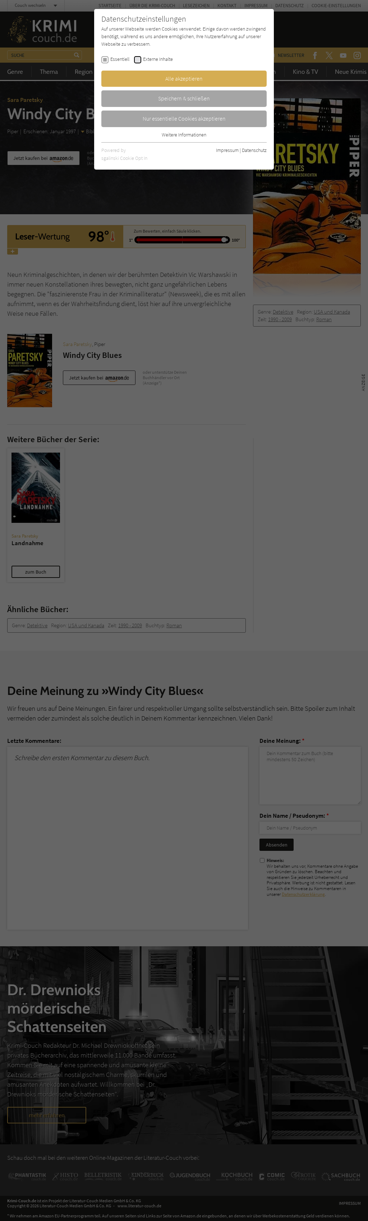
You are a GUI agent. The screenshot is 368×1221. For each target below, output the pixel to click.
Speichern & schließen (184, 98)
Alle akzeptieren (184, 78)
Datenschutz (254, 150)
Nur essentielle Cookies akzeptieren (184, 118)
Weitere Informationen (184, 134)
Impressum (227, 150)
